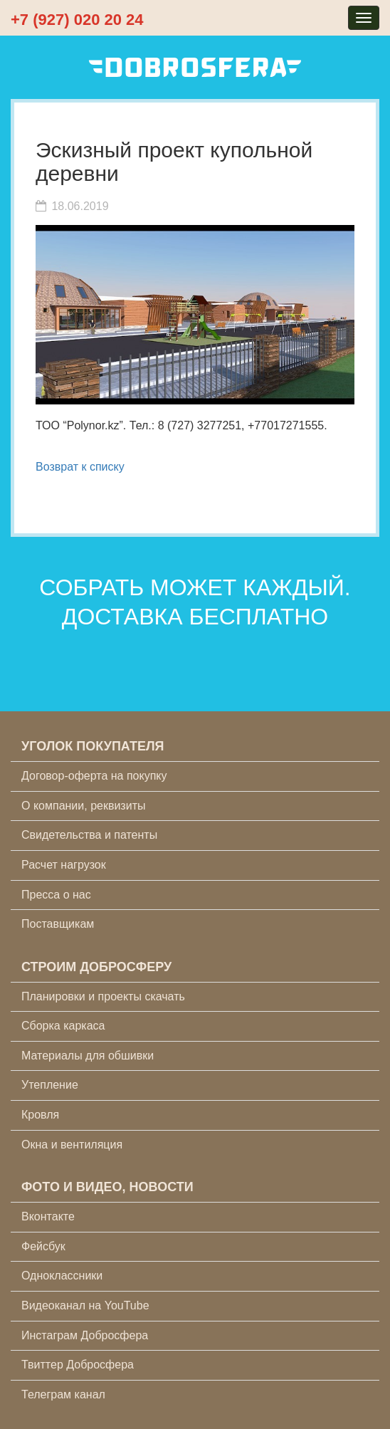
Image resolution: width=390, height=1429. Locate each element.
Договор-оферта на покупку (94, 776)
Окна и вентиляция (71, 1145)
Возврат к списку (80, 467)
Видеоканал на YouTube (85, 1305)
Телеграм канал (63, 1394)
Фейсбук (43, 1246)
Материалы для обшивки (87, 1055)
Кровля (40, 1115)
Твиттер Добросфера (77, 1365)
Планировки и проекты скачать (103, 996)
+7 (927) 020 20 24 (77, 19)
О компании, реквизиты (83, 806)
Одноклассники (61, 1276)
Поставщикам (57, 924)
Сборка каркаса (63, 1026)
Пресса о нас (56, 895)
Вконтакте (48, 1216)
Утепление (49, 1085)
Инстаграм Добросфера (84, 1335)
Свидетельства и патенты (89, 835)
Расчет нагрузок (63, 865)
